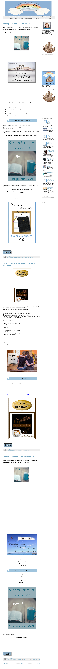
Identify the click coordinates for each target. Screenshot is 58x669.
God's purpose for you (15, 659)
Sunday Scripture (24, 257)
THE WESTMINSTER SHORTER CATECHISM (10, 519)
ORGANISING (36, 18)
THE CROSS (45, 18)
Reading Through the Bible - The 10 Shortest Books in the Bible (50, 129)
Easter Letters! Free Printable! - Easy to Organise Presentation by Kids (50, 188)
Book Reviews (51, 16)
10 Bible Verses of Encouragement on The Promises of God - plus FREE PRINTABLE (50, 180)
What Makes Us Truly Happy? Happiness (23, 450)
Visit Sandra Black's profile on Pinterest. (48, 200)
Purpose (24, 659)
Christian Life (7, 257)
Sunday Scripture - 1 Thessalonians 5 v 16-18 (20, 456)
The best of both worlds (30, 257)
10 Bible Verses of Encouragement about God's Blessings (50, 136)
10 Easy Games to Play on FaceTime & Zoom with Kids (50, 166)
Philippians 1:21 (20, 257)
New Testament (16, 257)
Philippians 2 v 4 (14, 450)
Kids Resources (21, 18)
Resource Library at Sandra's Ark (12, 18)
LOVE (50, 18)
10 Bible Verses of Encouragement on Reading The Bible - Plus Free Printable (50, 143)
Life (12, 257)
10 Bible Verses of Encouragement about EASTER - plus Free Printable (50, 121)
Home (5, 16)
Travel (41, 18)
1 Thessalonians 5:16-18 (9, 659)
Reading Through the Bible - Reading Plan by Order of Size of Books (50, 158)
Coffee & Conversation (26, 16)
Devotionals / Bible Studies (43, 16)
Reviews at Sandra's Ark (29, 18)
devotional (10, 257)
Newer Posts (5, 663)
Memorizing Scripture (34, 16)
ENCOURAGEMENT (11, 16)
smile (17, 450)
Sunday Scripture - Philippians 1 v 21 (17, 24)
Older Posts (38, 663)
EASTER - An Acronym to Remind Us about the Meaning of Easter (50, 151)
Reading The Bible (18, 16)
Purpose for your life (27, 659)
